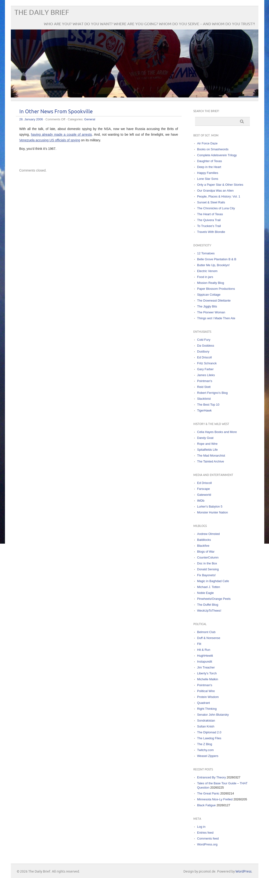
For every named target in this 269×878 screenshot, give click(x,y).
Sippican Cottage (208, 294)
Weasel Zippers (207, 756)
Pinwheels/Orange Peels (214, 599)
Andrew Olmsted (208, 534)
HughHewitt (205, 655)
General (89, 119)
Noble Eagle (205, 593)
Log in (201, 826)
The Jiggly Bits (207, 306)
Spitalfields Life (207, 449)
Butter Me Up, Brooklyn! (213, 265)
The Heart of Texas (210, 214)
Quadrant (203, 703)
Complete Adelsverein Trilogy (217, 155)
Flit (199, 644)
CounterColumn (208, 557)
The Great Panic (208, 793)
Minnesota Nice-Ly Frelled (215, 799)
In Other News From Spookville (56, 111)
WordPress (244, 871)
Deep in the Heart (209, 167)
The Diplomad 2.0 (209, 732)
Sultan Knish (205, 726)
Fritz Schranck (207, 363)
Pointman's (204, 381)
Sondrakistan (206, 720)
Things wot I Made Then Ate (216, 318)
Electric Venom (207, 271)
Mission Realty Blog (210, 283)
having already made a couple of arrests (61, 134)
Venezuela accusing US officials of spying (49, 140)
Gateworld (204, 494)
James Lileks (206, 375)
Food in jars (205, 277)
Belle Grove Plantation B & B (216, 259)
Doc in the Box (207, 563)
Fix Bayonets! (206, 575)
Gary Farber (205, 369)
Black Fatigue (206, 805)
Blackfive (203, 545)
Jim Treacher (206, 667)
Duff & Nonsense (208, 638)
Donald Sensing (208, 569)
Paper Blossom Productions (216, 288)
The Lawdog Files (209, 738)
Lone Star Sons (207, 179)
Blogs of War (206, 551)
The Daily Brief (41, 12)
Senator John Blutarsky (213, 714)
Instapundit (204, 661)
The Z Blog (204, 744)
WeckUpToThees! (209, 610)
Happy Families (207, 173)
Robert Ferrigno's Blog (212, 393)
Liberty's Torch (207, 673)
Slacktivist (204, 398)
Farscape (203, 489)
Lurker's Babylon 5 (209, 506)
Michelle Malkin (207, 679)
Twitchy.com (205, 750)
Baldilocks (204, 540)
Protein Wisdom (208, 697)
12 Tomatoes (206, 253)
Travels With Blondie (211, 232)
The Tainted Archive (210, 461)
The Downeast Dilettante (214, 300)
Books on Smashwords (212, 149)
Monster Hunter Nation (212, 512)
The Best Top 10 (208, 404)
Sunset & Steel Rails (211, 202)
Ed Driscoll (204, 357)
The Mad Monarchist (211, 455)
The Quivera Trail (209, 220)
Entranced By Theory (211, 777)
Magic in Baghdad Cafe (213, 581)
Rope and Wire (207, 443)
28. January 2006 (31, 119)
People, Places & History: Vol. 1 (218, 196)
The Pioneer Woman (211, 312)
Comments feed (208, 838)
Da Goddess (205, 345)
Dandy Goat (205, 438)
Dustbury (203, 351)
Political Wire (206, 691)
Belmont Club (206, 632)
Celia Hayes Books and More (217, 432)
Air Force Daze (207, 143)
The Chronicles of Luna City (216, 208)
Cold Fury (203, 339)
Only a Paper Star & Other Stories (220, 184)
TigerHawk (204, 410)
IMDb (200, 500)
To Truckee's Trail (209, 226)
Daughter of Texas (209, 161)
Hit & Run (203, 649)
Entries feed (205, 832)
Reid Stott (204, 387)
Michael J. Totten (208, 587)
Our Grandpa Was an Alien (215, 190)
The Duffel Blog (207, 604)
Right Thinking (207, 708)
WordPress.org (207, 844)
